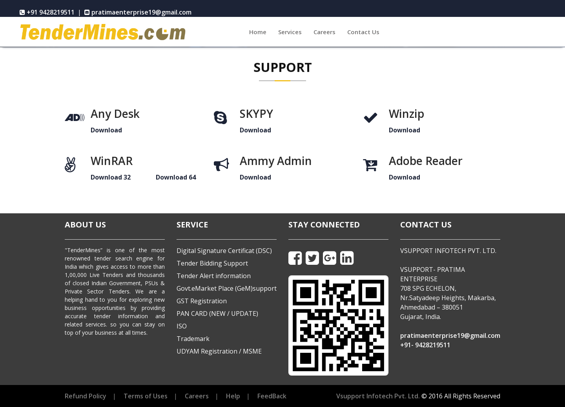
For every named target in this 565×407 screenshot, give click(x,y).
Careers (324, 32)
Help (233, 396)
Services (290, 32)
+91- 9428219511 (425, 345)
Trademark (193, 338)
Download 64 (176, 177)
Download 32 (111, 177)
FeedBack (271, 396)
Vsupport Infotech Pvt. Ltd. (378, 396)
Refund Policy (85, 396)
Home (260, 31)
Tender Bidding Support (212, 263)
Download (106, 130)
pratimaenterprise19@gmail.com (450, 335)
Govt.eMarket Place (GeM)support (227, 288)
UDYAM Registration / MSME (219, 351)
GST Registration (202, 301)
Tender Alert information (214, 275)
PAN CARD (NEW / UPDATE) (217, 313)
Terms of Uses (146, 396)
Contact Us (363, 32)
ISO (182, 326)
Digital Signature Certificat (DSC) (224, 250)
